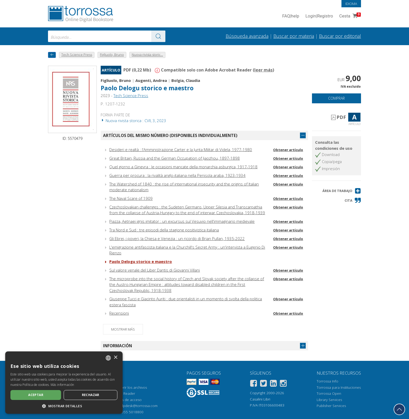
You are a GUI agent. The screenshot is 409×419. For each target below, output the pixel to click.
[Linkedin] (273, 384)
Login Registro (319, 16)
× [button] (115, 358)
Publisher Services (331, 405)
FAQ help (290, 16)
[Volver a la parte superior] (399, 409)
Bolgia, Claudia (185, 80)
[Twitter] (263, 384)
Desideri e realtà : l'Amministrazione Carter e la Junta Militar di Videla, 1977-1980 (180, 149)
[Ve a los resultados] (158, 36)
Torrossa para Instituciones (339, 387)
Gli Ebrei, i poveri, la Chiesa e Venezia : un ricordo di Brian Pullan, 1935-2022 (177, 238)
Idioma (351, 3)
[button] (341, 191)
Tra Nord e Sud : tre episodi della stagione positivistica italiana (164, 229)
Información (117, 346)
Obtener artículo (288, 149)
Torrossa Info (327, 381)
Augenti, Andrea (151, 80)
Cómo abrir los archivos (127, 387)
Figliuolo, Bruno (116, 80)
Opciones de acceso (125, 399)
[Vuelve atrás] (52, 55)
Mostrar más (123, 329)
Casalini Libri (260, 399)
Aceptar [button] (35, 395)
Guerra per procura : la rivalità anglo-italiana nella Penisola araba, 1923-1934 (177, 175)
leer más (263, 70)
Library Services (329, 399)
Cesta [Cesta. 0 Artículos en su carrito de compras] (349, 16)
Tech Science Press (130, 95)
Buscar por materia (293, 36)
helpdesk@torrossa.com (138, 405)
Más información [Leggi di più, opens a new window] (62, 384)
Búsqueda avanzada (247, 36)
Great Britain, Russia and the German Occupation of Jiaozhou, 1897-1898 (174, 158)
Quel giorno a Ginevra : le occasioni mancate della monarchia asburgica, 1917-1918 (183, 166)
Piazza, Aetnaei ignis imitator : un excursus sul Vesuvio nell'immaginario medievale (182, 221)
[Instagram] (283, 384)
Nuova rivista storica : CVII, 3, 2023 (133, 120)
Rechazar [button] (90, 395)
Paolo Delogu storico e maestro (147, 88)
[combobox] (106, 36)
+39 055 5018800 (129, 412)
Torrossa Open (329, 393)
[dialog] (64, 382)
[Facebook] (253, 384)
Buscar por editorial (340, 36)
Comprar (336, 98)
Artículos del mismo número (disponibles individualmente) (170, 135)
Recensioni (119, 313)
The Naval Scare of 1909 (131, 198)
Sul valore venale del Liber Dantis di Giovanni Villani (154, 270)
